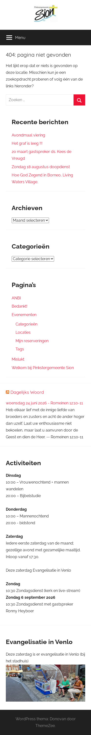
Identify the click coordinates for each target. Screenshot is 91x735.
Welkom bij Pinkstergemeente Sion (43, 367)
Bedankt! (19, 306)
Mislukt (18, 359)
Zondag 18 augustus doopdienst (41, 167)
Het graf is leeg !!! (27, 143)
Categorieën (26, 324)
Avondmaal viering (28, 135)
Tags (20, 349)
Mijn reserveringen (32, 341)
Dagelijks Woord (27, 392)
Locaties (23, 332)
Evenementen (24, 314)
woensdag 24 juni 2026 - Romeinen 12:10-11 (44, 403)
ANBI (16, 298)
